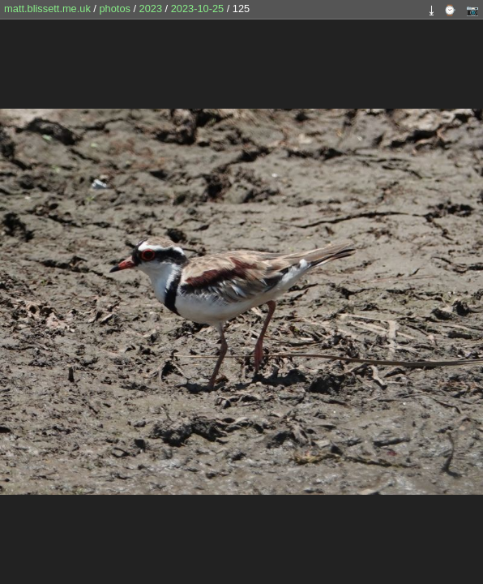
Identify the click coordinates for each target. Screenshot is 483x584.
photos (114, 8)
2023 (150, 8)
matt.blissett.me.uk (47, 8)
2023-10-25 (197, 8)
